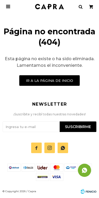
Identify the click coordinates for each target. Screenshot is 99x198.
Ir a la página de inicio (49, 80)
